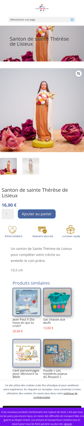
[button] (79, 74)
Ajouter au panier (37, 213)
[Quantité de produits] (8, 214)
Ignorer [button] (68, 423)
